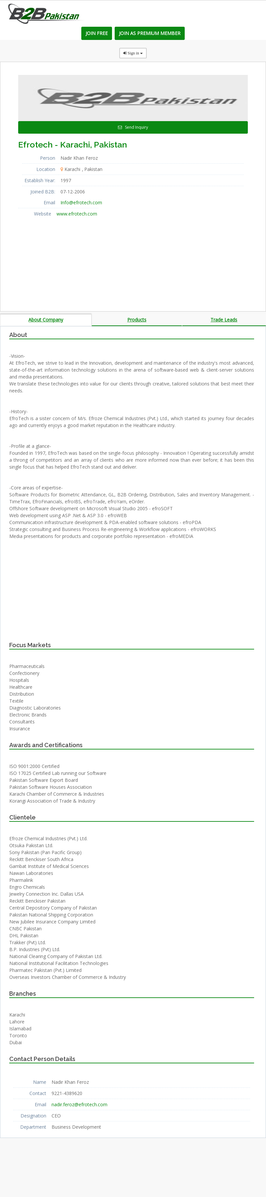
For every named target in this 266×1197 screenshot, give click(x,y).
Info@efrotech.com (81, 202)
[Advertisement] (67, 260)
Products (136, 319)
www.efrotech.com (77, 214)
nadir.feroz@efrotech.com (79, 1104)
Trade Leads (223, 319)
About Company (45, 319)
